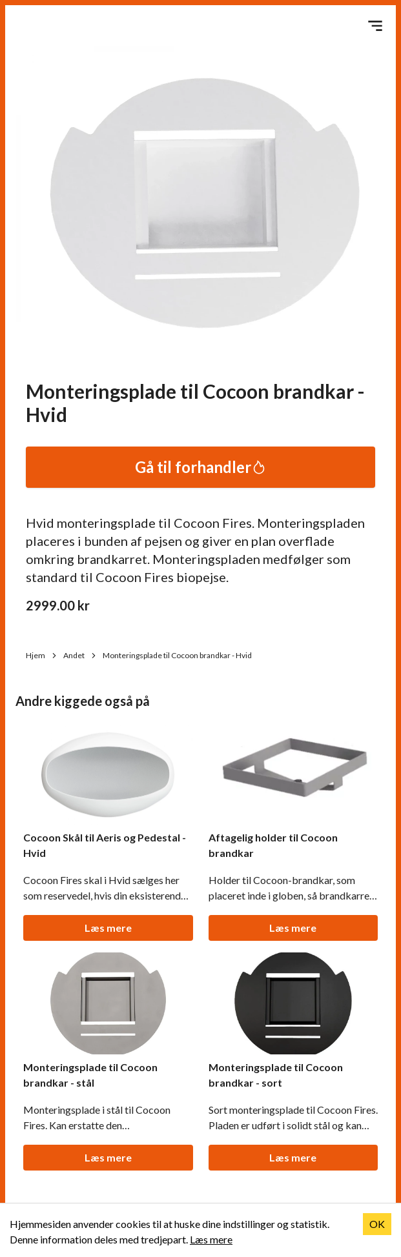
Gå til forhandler (201, 467)
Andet (80, 655)
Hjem (42, 655)
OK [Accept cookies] (377, 1224)
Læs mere (108, 927)
